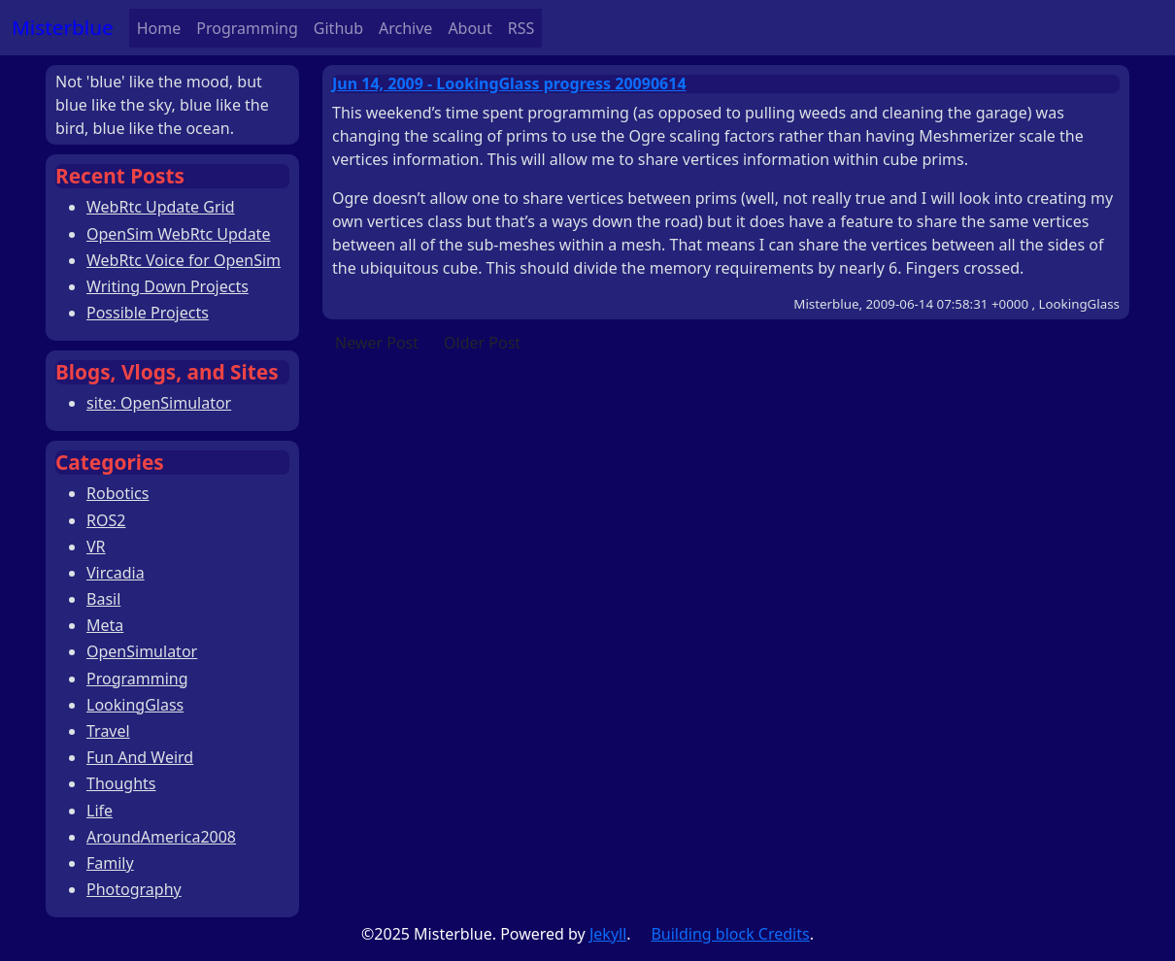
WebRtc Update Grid (160, 206)
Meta (104, 625)
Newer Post (377, 342)
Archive (405, 28)
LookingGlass (135, 704)
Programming (247, 28)
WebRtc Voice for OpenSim (183, 260)
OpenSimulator (141, 651)
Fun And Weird (139, 757)
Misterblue (63, 27)
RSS (521, 28)
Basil (103, 599)
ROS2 (105, 520)
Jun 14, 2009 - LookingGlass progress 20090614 (509, 83)
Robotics (117, 493)
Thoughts (121, 783)
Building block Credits (730, 933)
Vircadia (115, 572)
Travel (108, 731)
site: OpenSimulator (158, 403)
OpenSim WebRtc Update (178, 234)
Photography (134, 889)
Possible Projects (147, 312)
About (469, 28)
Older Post (482, 342)
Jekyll (607, 933)
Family (110, 863)
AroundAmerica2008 (161, 836)
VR (96, 546)
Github (338, 28)
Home (159, 28)
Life (99, 810)
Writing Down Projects (167, 286)
